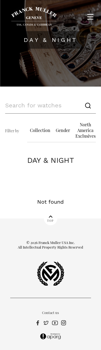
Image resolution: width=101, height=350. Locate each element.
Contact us (50, 312)
